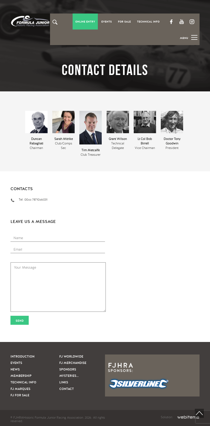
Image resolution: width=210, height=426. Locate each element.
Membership (21, 376)
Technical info (23, 382)
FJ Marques (20, 389)
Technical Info (148, 21)
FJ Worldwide (71, 356)
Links (63, 382)
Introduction (22, 356)
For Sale (124, 21)
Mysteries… (69, 376)
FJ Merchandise (72, 363)
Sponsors (67, 369)
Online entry (85, 21)
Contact (66, 389)
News (15, 369)
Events (106, 21)
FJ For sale (19, 395)
